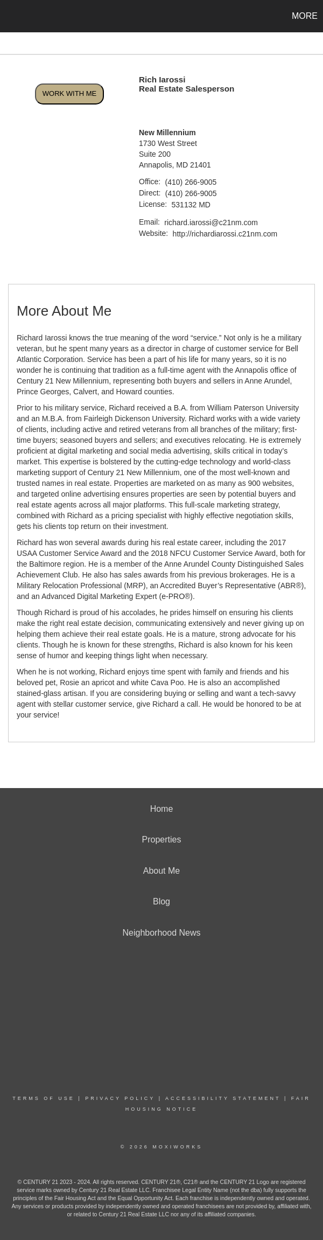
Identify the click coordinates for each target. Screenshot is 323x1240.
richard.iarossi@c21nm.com (211, 222)
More (305, 15)
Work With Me (69, 93)
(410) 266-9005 (191, 182)
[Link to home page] (13, 16)
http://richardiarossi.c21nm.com (225, 233)
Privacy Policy (120, 1098)
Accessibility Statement (222, 1098)
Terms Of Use (43, 1098)
